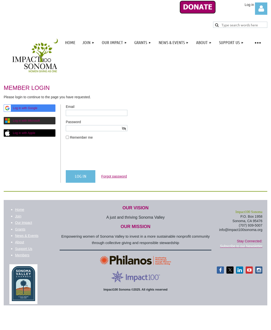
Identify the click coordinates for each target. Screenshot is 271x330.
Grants (20, 229)
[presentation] (103, 156)
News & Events (26, 236)
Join (18, 216)
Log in (261, 8)
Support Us (23, 249)
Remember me (81, 137)
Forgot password (114, 176)
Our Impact (23, 223)
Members (22, 255)
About (19, 242)
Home (19, 210)
